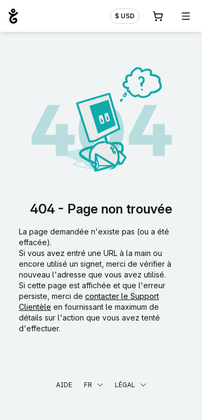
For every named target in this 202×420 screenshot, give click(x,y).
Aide (64, 385)
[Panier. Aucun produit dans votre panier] (158, 16)
